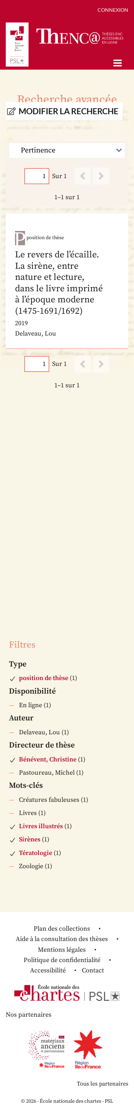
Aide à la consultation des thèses (62, 939)
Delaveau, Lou (39, 732)
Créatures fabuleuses (49, 800)
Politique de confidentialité (62, 960)
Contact (93, 970)
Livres (28, 813)
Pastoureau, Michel (47, 773)
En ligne (30, 705)
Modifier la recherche (68, 111)
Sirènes (29, 839)
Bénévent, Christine (47, 759)
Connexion (113, 10)
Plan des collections (62, 929)
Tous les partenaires (102, 1083)
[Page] (36, 176)
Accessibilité (48, 970)
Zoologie (31, 866)
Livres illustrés (41, 826)
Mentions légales (62, 950)
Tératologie (35, 853)
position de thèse (43, 678)
